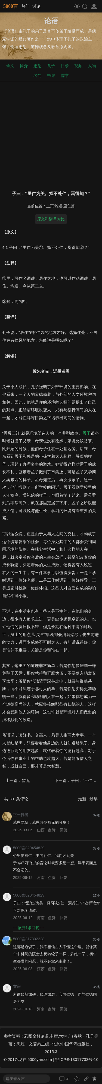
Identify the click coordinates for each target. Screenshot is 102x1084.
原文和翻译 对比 (51, 219)
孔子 (51, 65)
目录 (65, 65)
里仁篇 (69, 206)
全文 (10, 65)
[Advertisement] (51, 135)
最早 (93, 799)
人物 (92, 65)
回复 (63, 830)
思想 (37, 65)
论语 (59, 206)
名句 (37, 75)
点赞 (51, 830)
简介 (24, 65)
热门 (25, 6)
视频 (78, 65)
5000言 (10, 6)
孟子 (86, 433)
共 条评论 (16, 799)
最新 (82, 799)
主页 (50, 206)
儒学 (65, 75)
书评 (51, 75)
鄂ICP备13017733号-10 (76, 1059)
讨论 (36, 6)
